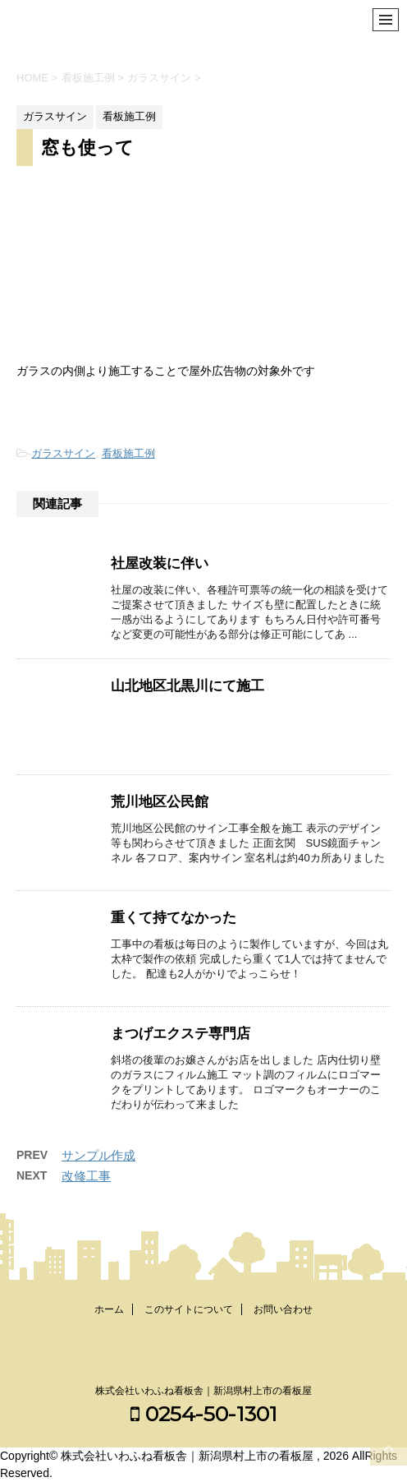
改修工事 (86, 1176)
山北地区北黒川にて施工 (187, 686)
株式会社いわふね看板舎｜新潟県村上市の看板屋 (203, 1391)
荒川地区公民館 (159, 802)
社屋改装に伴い (159, 563)
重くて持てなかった (173, 918)
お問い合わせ (283, 1309)
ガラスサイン (63, 453)
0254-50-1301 (203, 1413)
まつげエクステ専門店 (180, 1033)
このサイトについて (188, 1309)
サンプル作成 (98, 1155)
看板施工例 (128, 453)
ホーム (109, 1309)
